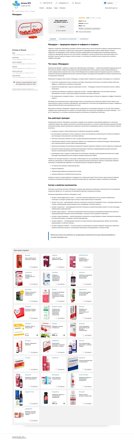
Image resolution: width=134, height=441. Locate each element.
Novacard (82, 392)
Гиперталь (28, 306)
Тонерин (27, 357)
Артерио (54, 323)
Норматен (55, 272)
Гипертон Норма (57, 306)
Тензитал (81, 340)
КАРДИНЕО (28, 409)
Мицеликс (28, 323)
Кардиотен (55, 357)
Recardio (27, 255)
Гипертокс (82, 272)
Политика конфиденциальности (19, 438)
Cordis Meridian (83, 375)
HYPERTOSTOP (83, 255)
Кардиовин (55, 392)
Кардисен (28, 375)
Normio (54, 289)
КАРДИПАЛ (55, 340)
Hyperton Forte (29, 392)
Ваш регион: (112, 8)
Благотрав (28, 289)
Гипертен (81, 306)
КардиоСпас (82, 289)
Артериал (82, 323)
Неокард (27, 340)
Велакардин (55, 375)
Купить (61, 27)
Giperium (54, 255)
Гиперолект (28, 272)
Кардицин (82, 357)
